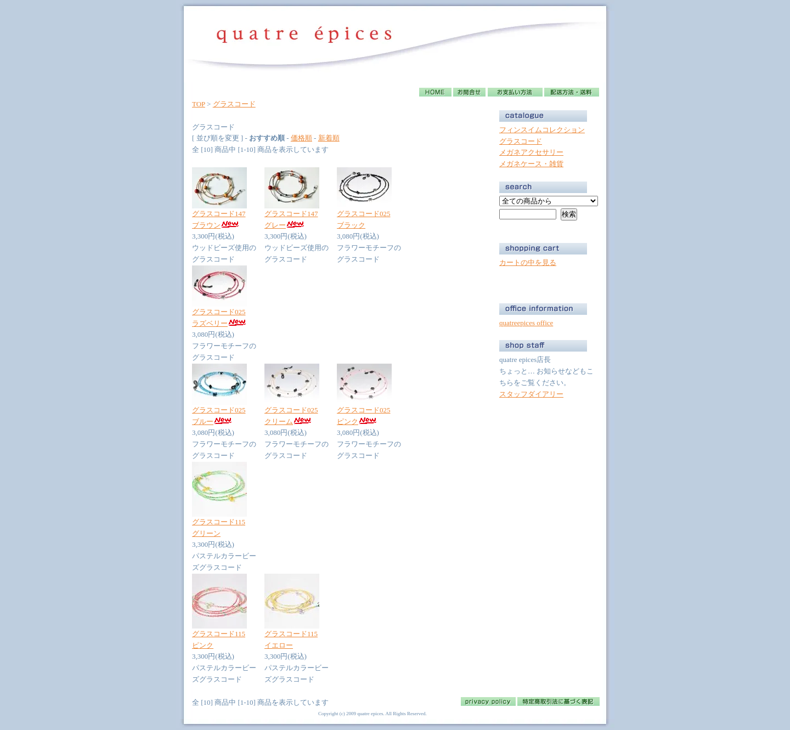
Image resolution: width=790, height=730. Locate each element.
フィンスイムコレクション (542, 130)
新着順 (329, 138)
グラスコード (234, 104)
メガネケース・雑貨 (531, 164)
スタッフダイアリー (531, 394)
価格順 (301, 138)
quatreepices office (526, 323)
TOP (198, 104)
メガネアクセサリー (531, 152)
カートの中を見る (527, 262)
